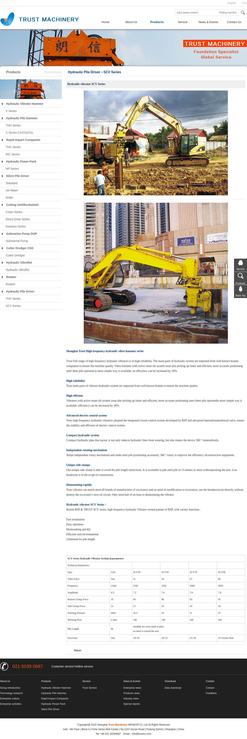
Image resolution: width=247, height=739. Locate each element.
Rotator (10, 284)
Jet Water (12, 190)
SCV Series (13, 306)
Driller (9, 197)
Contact (210, 687)
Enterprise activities (10, 703)
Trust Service (89, 687)
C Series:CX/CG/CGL (20, 132)
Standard (11, 183)
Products (157, 22)
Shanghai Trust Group (43, 19)
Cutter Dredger (15, 255)
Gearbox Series (16, 226)
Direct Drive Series (18, 219)
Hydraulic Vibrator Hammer (56, 687)
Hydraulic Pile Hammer (53, 693)
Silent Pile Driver (50, 709)
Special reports (132, 703)
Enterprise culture (9, 698)
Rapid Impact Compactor (55, 698)
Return (77, 650)
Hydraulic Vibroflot (17, 269)
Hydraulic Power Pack (53, 703)
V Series (11, 111)
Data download (173, 687)
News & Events (208, 22)
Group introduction (10, 687)
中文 (244, 3)
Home (105, 22)
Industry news (131, 698)
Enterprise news (132, 687)
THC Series (13, 147)
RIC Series (13, 154)
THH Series (13, 125)
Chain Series (14, 212)
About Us (131, 22)
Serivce (183, 22)
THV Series (13, 298)
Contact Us (234, 22)
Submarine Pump (17, 241)
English (232, 3)
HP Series (12, 168)
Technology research (11, 693)
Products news (132, 693)
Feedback (211, 693)
